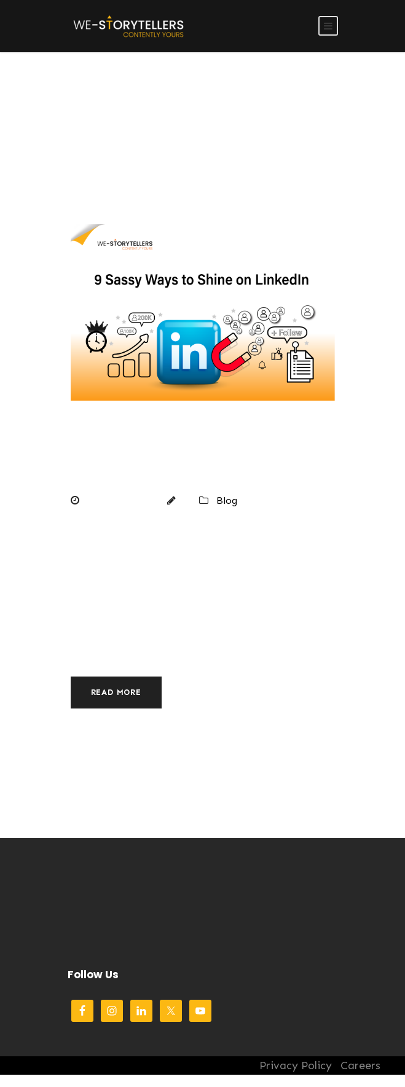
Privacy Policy (295, 1065)
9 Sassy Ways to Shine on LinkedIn (178, 454)
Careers (360, 1065)
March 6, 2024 (119, 500)
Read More (116, 692)
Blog (226, 500)
